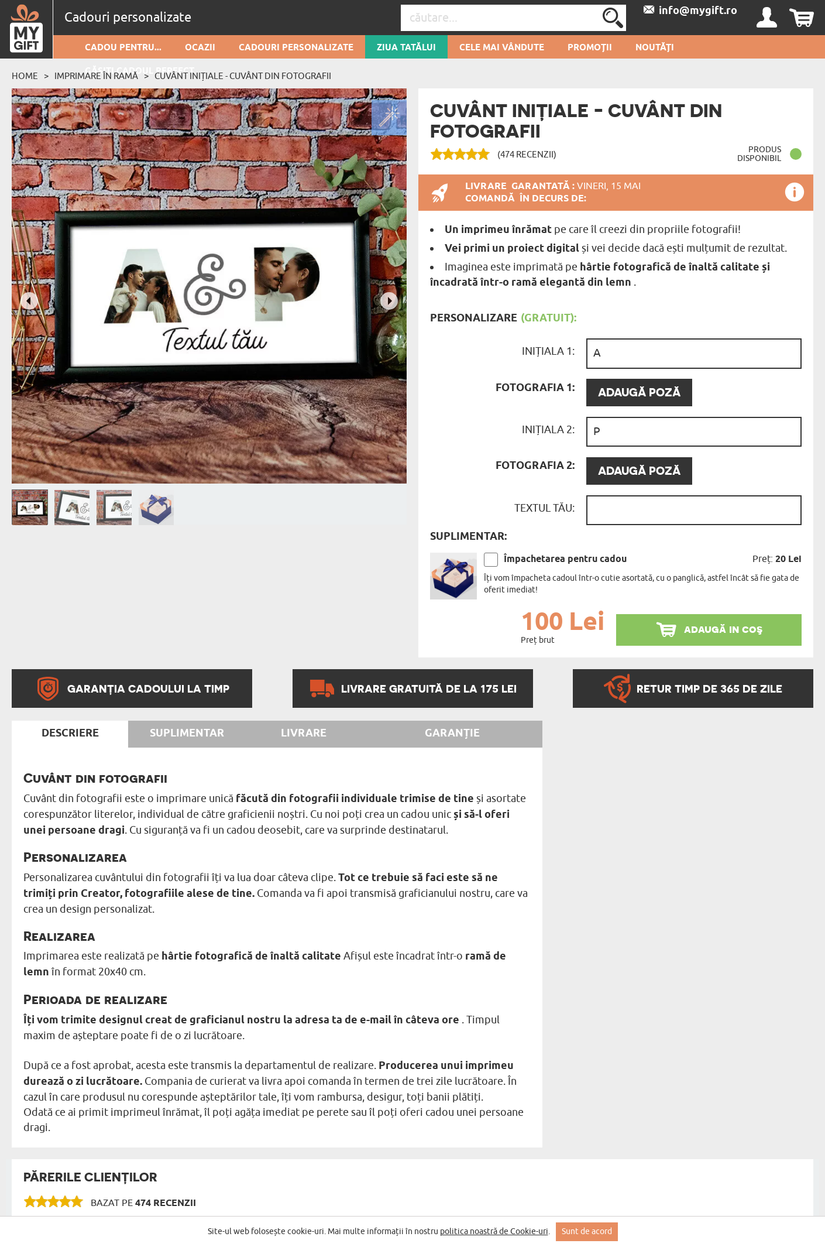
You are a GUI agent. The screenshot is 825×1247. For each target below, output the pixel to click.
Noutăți (654, 48)
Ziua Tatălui (406, 48)
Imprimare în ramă (96, 76)
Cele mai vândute (501, 48)
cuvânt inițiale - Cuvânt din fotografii (242, 76)
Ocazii (200, 48)
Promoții (590, 48)
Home (25, 76)
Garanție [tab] (452, 734)
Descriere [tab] (70, 734)
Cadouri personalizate (296, 48)
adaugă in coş (723, 629)
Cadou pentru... (123, 48)
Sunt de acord (587, 1231)
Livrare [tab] (303, 734)
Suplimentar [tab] (187, 734)
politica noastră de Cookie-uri (494, 1231)
